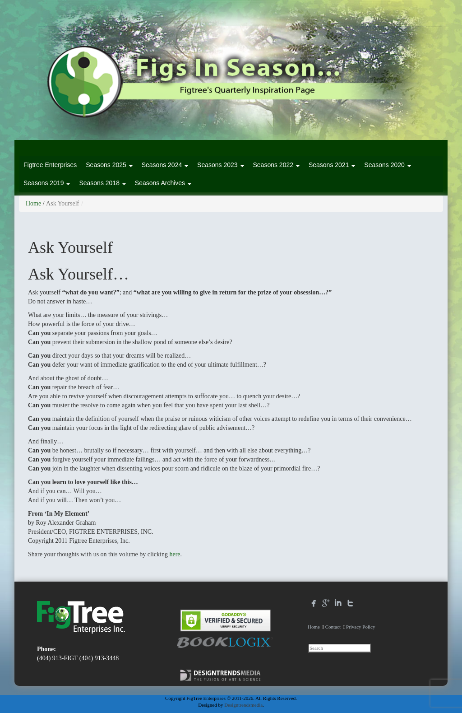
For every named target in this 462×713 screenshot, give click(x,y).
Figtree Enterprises (50, 164)
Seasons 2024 (165, 164)
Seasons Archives (163, 182)
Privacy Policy (360, 626)
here (174, 554)
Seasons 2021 (332, 164)
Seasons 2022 (276, 164)
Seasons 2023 (220, 164)
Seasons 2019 (46, 182)
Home (33, 203)
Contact (333, 626)
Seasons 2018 (102, 182)
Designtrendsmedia (243, 705)
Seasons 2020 (387, 164)
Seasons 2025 (109, 164)
